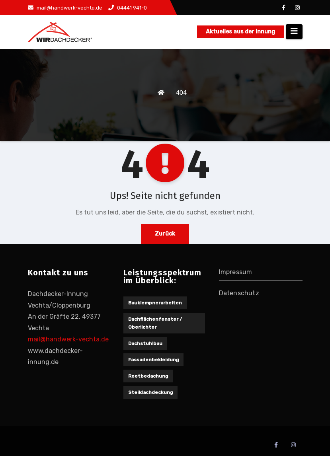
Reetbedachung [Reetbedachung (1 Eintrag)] (148, 376)
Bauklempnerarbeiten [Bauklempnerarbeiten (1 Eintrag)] (155, 303)
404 (181, 92)
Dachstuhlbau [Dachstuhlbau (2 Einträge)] (145, 343)
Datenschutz (239, 293)
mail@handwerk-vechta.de (65, 8)
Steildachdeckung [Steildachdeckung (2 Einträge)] (150, 392)
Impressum (235, 272)
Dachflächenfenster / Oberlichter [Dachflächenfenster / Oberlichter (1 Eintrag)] (155, 323)
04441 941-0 (127, 8)
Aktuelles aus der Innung (240, 31)
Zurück (165, 233)
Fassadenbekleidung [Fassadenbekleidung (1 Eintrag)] (153, 359)
